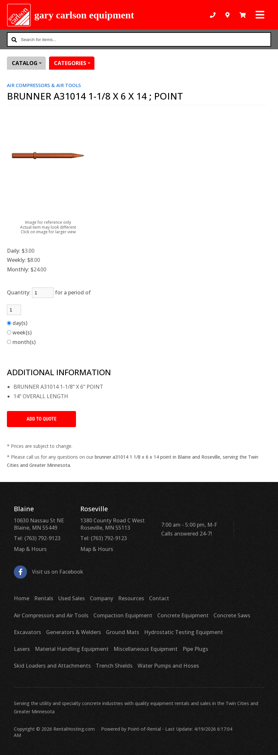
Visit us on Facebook (48, 571)
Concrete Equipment (183, 615)
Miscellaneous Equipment (146, 648)
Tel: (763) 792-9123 (37, 538)
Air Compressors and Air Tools (51, 615)
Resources (131, 598)
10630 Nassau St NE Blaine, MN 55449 (39, 524)
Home (21, 598)
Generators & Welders (73, 632)
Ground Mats (122, 632)
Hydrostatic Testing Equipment (183, 632)
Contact (159, 598)
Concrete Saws (232, 615)
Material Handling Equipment (72, 648)
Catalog (29, 63)
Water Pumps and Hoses (168, 665)
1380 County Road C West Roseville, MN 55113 (112, 524)
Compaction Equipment (122, 615)
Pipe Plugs (195, 648)
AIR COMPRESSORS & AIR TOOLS (44, 85)
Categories (74, 63)
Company (101, 598)
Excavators (27, 632)
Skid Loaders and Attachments (52, 665)
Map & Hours (30, 549)
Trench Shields (114, 665)
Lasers (22, 648)
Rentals (43, 598)
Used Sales (71, 598)
